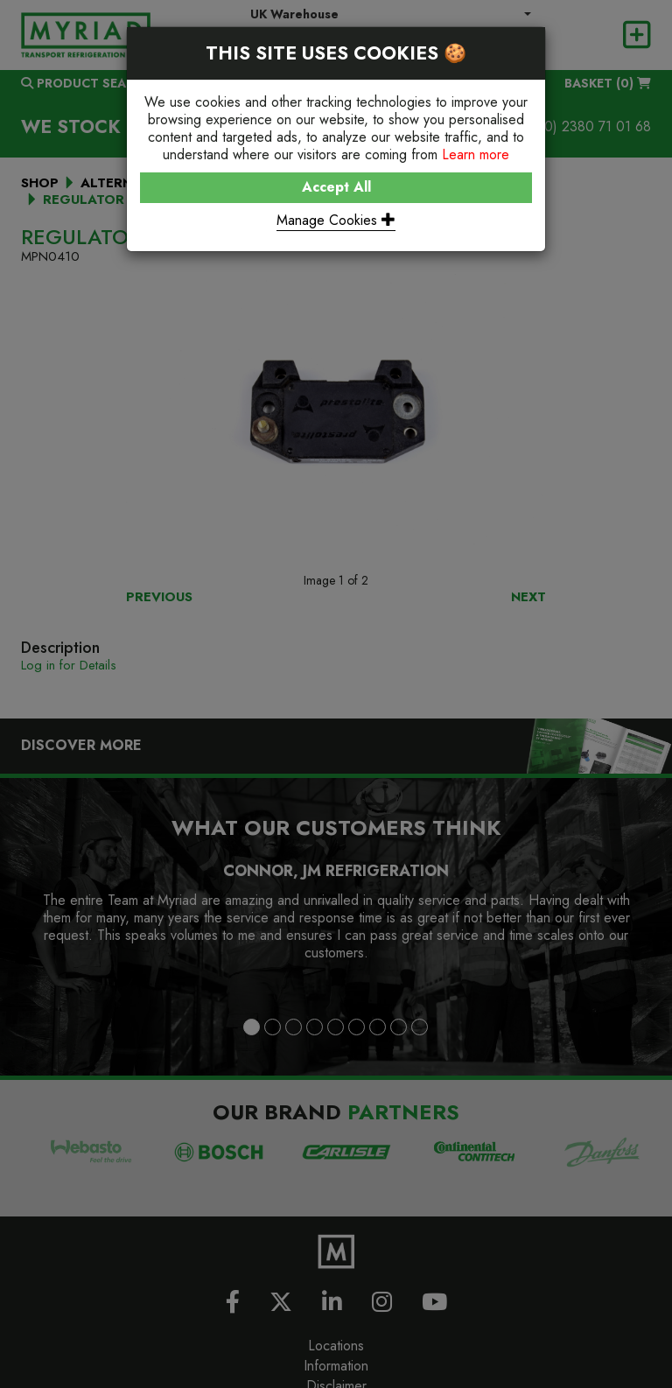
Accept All (336, 187)
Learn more (475, 154)
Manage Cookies (336, 220)
